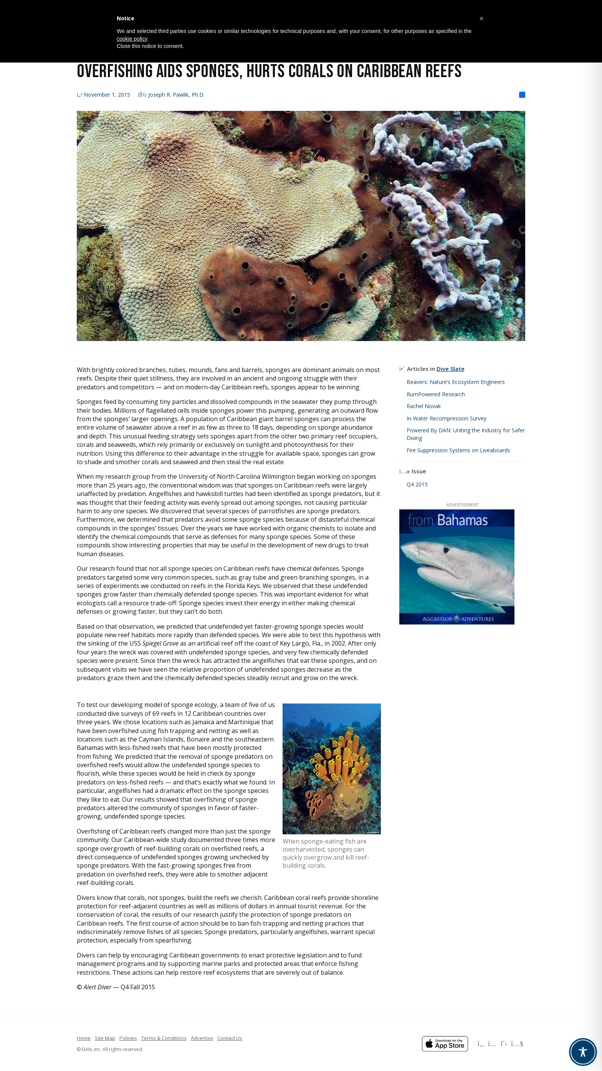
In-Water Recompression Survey (446, 418)
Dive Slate (451, 368)
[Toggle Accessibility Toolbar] (583, 1052)
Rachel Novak (424, 406)
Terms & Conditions (164, 1038)
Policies (128, 1038)
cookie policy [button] (132, 39)
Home (84, 1038)
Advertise (202, 1038)
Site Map (105, 1038)
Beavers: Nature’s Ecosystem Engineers (456, 382)
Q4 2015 (417, 484)
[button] (481, 18)
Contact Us (229, 1038)
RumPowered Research (436, 394)
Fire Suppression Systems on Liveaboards (458, 450)
